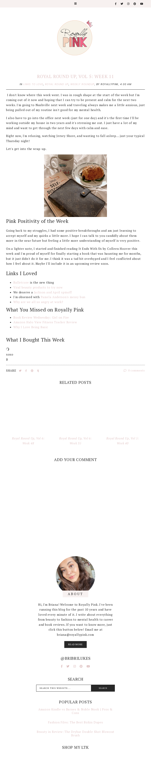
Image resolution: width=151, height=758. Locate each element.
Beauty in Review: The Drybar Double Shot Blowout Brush (75, 733)
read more (75, 644)
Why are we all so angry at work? (38, 302)
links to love (33, 84)
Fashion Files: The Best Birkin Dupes (75, 722)
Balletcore (21, 282)
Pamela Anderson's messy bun (63, 297)
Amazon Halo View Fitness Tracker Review (45, 322)
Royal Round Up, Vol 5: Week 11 (75, 76)
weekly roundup (82, 84)
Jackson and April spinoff (53, 292)
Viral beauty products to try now (38, 287)
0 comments (134, 370)
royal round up (57, 84)
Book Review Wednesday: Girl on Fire (41, 317)
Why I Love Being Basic (30, 327)
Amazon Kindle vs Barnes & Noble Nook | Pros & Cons (75, 711)
